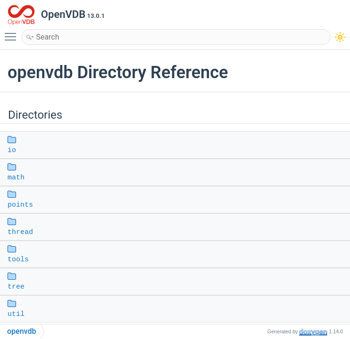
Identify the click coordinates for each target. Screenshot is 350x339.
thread (20, 232)
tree (16, 287)
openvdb (21, 331)
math (16, 178)
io (12, 150)
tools (18, 260)
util (16, 314)
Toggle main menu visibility (13, 32)
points (20, 205)
